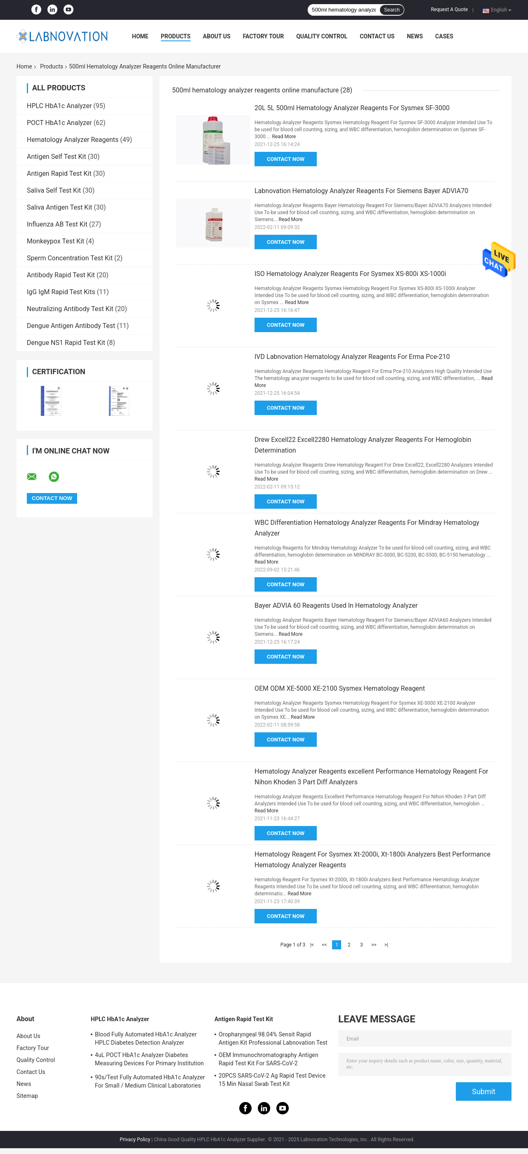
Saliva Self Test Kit (54, 190)
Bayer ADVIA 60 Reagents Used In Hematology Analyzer (336, 605)
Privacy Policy (135, 1139)
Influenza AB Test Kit (57, 224)
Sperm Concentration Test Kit (70, 258)
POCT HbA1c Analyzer (59, 123)
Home (140, 36)
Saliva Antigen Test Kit (59, 207)
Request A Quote (449, 9)
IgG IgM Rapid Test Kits (61, 292)
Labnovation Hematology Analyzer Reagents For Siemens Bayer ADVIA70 (361, 191)
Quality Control (321, 36)
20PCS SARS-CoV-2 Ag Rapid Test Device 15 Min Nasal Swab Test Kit (272, 1079)
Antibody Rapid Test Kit (61, 275)
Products (176, 36)
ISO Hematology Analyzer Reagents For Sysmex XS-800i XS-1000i (350, 274)
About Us (217, 36)
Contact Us (377, 36)
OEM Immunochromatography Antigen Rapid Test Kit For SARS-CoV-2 (268, 1059)
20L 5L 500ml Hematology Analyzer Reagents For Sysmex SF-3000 (352, 108)
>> (374, 945)
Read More (284, 136)
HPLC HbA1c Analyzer (59, 106)
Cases (444, 36)
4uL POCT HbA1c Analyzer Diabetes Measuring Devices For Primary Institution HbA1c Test (149, 1060)
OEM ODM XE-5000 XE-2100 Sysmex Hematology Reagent (340, 688)
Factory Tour (263, 36)
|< (312, 945)
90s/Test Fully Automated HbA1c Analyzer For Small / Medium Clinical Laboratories (150, 1081)
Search (392, 10)
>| (386, 945)
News (415, 36)
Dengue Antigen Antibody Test (71, 326)
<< (324, 945)
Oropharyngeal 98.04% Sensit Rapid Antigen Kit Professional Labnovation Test (273, 1038)
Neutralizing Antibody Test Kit (70, 309)
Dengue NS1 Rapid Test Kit (66, 343)
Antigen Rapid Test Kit (59, 173)
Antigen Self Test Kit (56, 156)
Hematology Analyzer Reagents (72, 140)
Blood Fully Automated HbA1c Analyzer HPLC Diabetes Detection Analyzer (146, 1038)
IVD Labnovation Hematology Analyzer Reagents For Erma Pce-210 (352, 357)
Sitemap (27, 1096)
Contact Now (285, 159)
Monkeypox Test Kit (55, 241)
